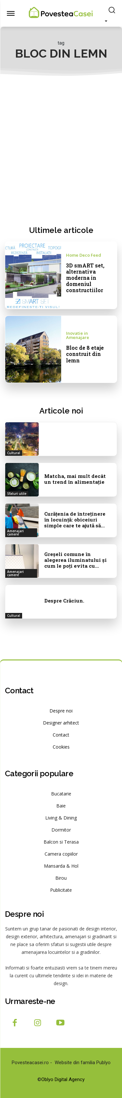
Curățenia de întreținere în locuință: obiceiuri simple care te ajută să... (74, 519)
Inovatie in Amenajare (77, 335)
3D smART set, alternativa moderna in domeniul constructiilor (85, 278)
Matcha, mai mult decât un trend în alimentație (75, 479)
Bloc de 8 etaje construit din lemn (85, 353)
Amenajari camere (15, 532)
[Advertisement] (61, 151)
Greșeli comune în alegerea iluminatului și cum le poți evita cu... (75, 560)
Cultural (13, 453)
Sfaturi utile (16, 493)
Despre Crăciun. (64, 600)
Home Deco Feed (83, 255)
